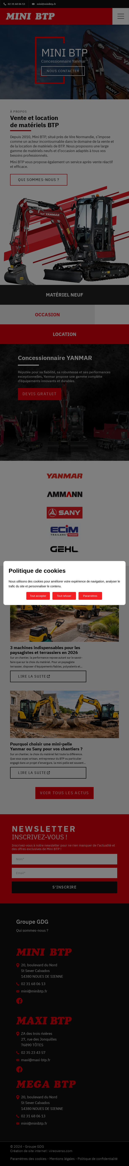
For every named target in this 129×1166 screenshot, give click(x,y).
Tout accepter (38, 595)
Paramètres (90, 595)
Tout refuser (64, 595)
